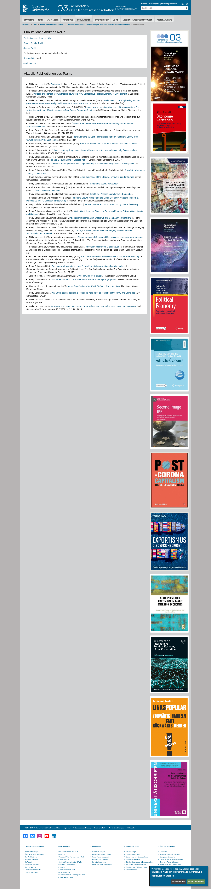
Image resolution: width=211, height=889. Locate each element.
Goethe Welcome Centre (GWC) (70, 862)
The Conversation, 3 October (47, 190)
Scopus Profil (29, 48)
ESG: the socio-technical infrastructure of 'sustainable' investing (110, 256)
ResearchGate (30, 58)
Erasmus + (62, 867)
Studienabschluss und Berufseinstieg (139, 862)
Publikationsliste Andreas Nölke (37, 38)
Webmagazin (154, 4)
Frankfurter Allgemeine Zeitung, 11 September (111, 194)
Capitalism (55, 84)
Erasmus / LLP (63, 859)
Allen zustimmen (196, 881)
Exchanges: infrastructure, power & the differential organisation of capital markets (88, 266)
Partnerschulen (131, 870)
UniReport (28, 862)
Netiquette (131, 828)
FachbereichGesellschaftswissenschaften (91, 8)
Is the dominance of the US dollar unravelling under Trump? (107, 177)
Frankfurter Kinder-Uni (33, 870)
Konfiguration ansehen (163, 876)
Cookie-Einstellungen (116, 828)
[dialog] (178, 876)
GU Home (25, 25)
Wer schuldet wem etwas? (90, 276)
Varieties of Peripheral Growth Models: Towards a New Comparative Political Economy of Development (80, 94)
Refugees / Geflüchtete (66, 864)
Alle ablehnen (178, 881)
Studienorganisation (133, 859)
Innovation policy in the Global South (102, 247)
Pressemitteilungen (31, 852)
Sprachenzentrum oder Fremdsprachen (66, 871)
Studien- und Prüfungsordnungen (138, 867)
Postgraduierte (164, 20)
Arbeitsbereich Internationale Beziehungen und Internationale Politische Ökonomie (98, 25)
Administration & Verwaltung (170, 854)
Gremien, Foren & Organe (169, 862)
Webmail (173, 4)
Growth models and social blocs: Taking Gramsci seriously (111, 204)
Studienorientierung (133, 854)
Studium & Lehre (132, 846)
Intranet (164, 4)
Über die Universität (167, 846)
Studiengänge (131, 852)
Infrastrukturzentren (99, 862)
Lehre (115, 20)
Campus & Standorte (167, 857)
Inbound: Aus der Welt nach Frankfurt (68, 853)
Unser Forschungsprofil (100, 857)
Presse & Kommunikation (34, 846)
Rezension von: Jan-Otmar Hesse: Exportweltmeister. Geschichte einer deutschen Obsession (93, 306)
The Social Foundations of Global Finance (68, 160)
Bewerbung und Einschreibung (137, 857)
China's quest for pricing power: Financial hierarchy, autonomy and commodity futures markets (94, 150)
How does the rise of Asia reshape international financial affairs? (109, 143)
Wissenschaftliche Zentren (101, 854)
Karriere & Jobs (30, 867)
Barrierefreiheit (99, 828)
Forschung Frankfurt (32, 864)
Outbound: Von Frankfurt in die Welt (71, 857)
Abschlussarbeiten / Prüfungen (137, 20)
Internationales (64, 846)
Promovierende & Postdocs (102, 864)
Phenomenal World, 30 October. (103, 184)
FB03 (35, 25)
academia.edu (29, 63)
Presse (144, 4)
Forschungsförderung (100, 859)
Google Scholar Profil (33, 43)
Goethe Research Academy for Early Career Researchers (71, 876)
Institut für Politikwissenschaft (51, 25)
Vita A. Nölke (52, 20)
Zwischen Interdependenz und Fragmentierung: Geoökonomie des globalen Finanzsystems (92, 163)
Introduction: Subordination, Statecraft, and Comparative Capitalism (100, 218)
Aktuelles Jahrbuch (31, 859)
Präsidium (163, 852)
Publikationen (84, 20)
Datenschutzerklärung (83, 828)
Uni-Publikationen (31, 857)
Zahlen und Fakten (31, 872)
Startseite (29, 20)
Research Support (98, 852)
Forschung (68, 20)
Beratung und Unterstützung (136, 864)
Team (40, 20)
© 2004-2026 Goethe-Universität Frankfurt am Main (42, 828)
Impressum (67, 828)
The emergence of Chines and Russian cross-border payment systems (110, 237)
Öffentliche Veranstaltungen (34, 854)
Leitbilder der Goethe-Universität (171, 859)
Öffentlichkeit (102, 20)
